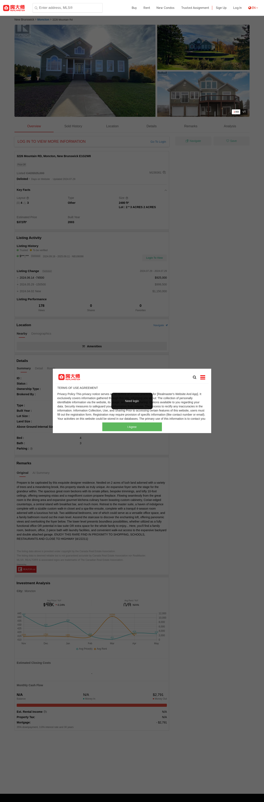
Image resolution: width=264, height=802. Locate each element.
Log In (237, 7)
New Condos (165, 7)
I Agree (132, 427)
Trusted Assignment (195, 7)
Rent (147, 7)
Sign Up (221, 7)
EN (253, 7)
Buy (134, 7)
